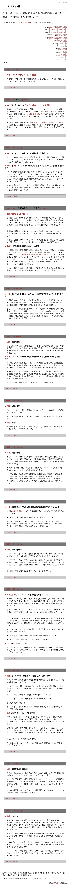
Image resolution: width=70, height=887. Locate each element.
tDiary (58, 882)
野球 (8, 550)
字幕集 (14, 595)
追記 (66, 2)
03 (52, 28)
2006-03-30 (10, 811)
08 (60, 26)
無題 (8, 423)
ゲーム (9, 166)
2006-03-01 (10, 69)
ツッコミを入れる (11, 87)
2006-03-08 (10, 208)
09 (61, 26)
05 (55, 28)
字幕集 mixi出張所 (24, 22)
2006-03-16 (10, 400)
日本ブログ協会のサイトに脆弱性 (37, 105)
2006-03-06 (10, 148)
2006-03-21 (10, 544)
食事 (8, 713)
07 (58, 26)
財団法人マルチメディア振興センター (46, 122)
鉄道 (8, 214)
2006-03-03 (10, 99)
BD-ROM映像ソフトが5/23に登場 (23, 75)
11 (64, 26)
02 (50, 28)
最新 (63, 2)
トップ (59, 2)
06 (56, 26)
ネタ (8, 75)
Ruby (57, 883)
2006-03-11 (10, 336)
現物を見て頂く (18, 511)
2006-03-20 (10, 501)
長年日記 (19, 69)
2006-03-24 (10, 670)
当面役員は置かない (36, 114)
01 (48, 28)
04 (53, 28)
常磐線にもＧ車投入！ (19, 214)
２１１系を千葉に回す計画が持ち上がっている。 (31, 255)
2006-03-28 (10, 763)
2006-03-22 (10, 589)
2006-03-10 (10, 288)
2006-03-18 (10, 447)
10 (63, 26)
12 (66, 26)
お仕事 (9, 643)
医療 (8, 342)
